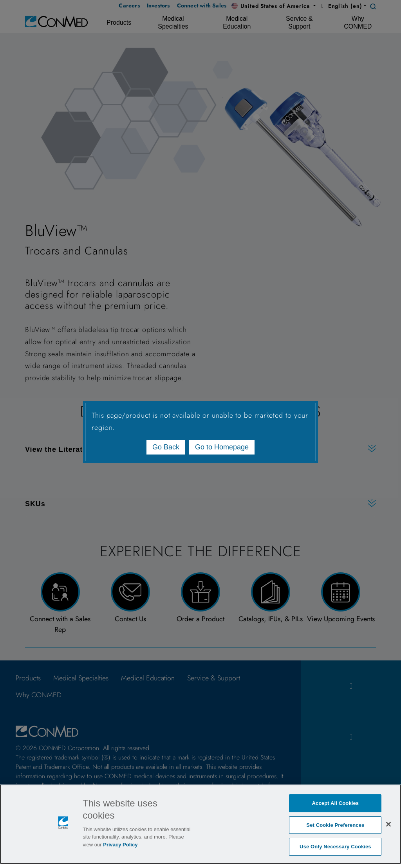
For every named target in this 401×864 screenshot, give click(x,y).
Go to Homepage (222, 447)
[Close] (388, 824)
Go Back (165, 447)
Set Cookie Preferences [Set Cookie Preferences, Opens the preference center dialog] (335, 825)
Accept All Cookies (335, 803)
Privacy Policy (120, 845)
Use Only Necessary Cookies (335, 847)
